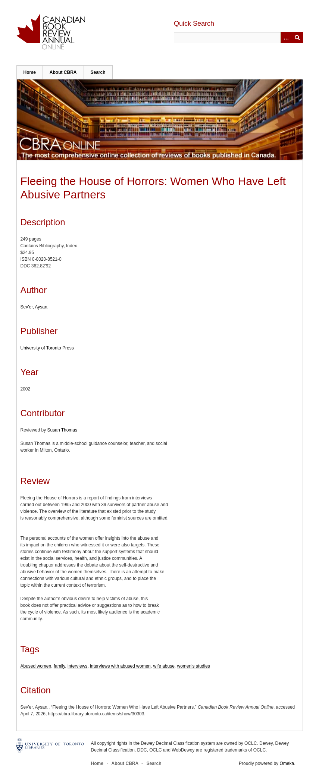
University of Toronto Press (47, 348)
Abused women (36, 666)
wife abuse (163, 666)
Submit (297, 37)
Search (98, 72)
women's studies (193, 666)
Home (30, 72)
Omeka (286, 763)
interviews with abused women (120, 666)
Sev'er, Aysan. (35, 307)
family (59, 666)
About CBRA (63, 72)
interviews (77, 666)
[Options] (286, 37)
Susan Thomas (62, 430)
